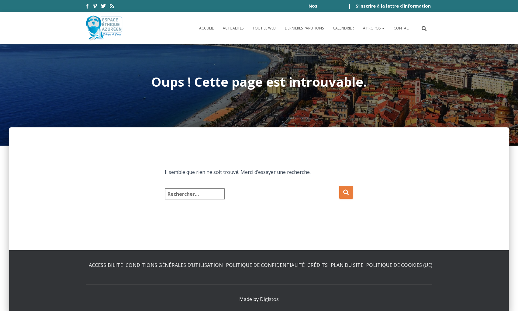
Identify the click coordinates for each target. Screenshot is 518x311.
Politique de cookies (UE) (399, 265)
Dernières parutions (304, 28)
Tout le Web (264, 28)
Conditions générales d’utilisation (174, 265)
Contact (402, 28)
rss (112, 7)
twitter (103, 7)
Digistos (269, 299)
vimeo (95, 7)
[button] (383, 28)
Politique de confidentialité (265, 265)
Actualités (233, 28)
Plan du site (347, 265)
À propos (374, 28)
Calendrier (343, 28)
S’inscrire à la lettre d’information (393, 6)
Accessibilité (106, 265)
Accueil (206, 28)
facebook (87, 7)
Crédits (317, 265)
